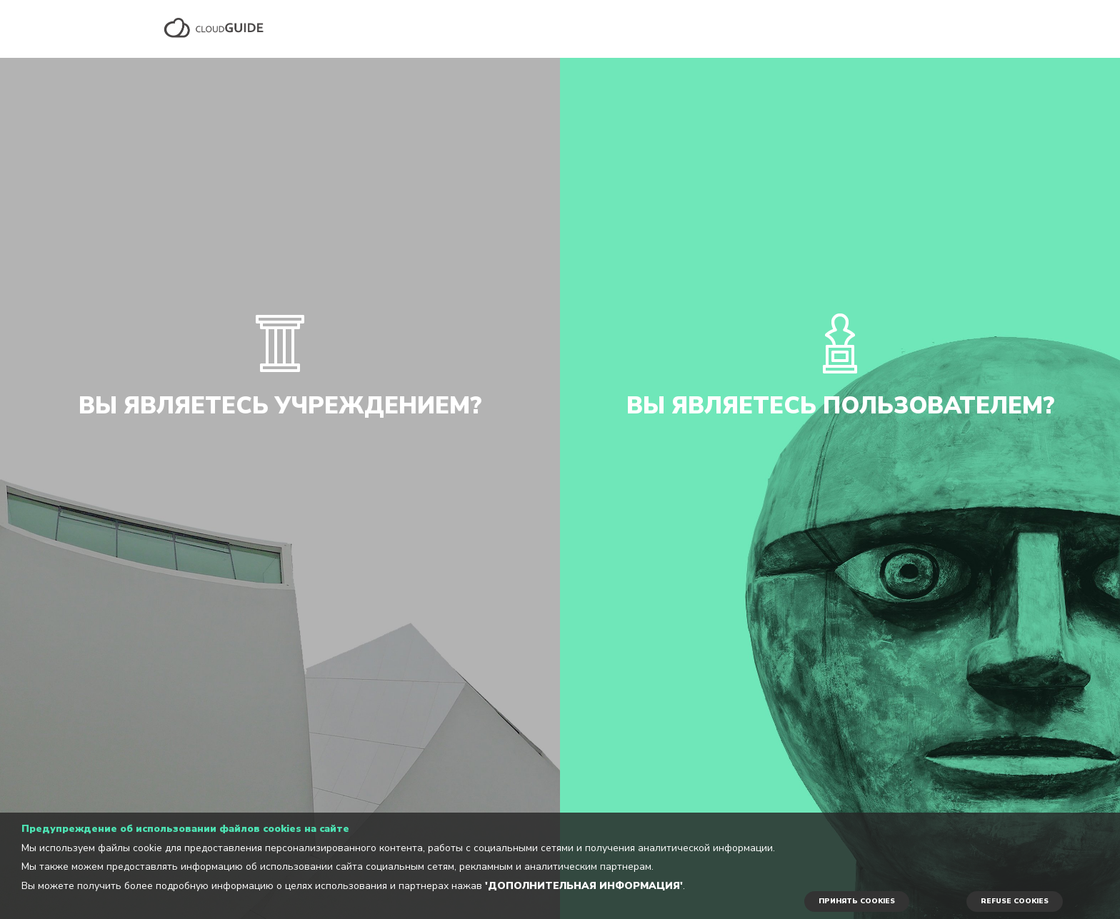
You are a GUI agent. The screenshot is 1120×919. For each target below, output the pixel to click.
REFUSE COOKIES (1015, 901)
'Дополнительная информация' (584, 886)
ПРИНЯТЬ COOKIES (857, 901)
